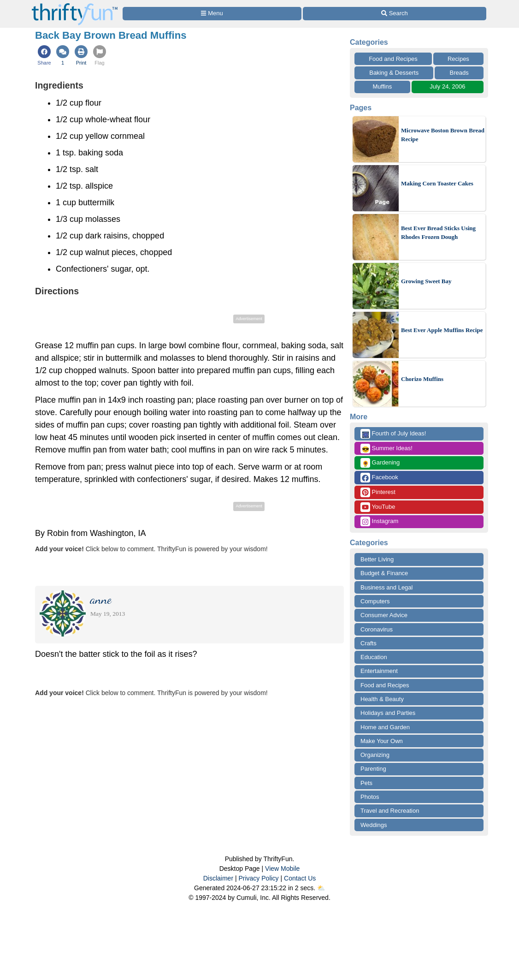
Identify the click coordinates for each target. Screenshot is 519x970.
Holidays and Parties (387, 712)
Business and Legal (386, 587)
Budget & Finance (384, 573)
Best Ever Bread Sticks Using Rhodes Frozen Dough (438, 233)
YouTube (377, 507)
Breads (459, 72)
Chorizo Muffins (422, 378)
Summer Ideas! (386, 448)
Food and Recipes (393, 58)
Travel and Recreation (389, 810)
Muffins (382, 86)
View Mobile (282, 868)
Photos (369, 796)
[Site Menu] (212, 13)
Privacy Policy (258, 878)
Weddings (373, 824)
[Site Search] (394, 13)
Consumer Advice (383, 615)
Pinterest (377, 492)
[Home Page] (74, 5)
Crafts (368, 643)
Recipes (458, 58)
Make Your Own (381, 741)
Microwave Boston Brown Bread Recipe (442, 135)
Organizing (374, 754)
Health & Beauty (382, 699)
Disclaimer (218, 878)
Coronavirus (376, 629)
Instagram (379, 521)
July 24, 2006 (447, 86)
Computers (375, 601)
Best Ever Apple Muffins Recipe (442, 330)
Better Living (377, 559)
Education (373, 657)
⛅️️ (321, 888)
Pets (366, 783)
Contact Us (300, 878)
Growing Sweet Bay (426, 281)
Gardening (380, 463)
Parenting (373, 768)
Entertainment (379, 670)
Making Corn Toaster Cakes (437, 183)
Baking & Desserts (394, 72)
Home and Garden (385, 727)
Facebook (379, 477)
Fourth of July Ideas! (393, 434)
